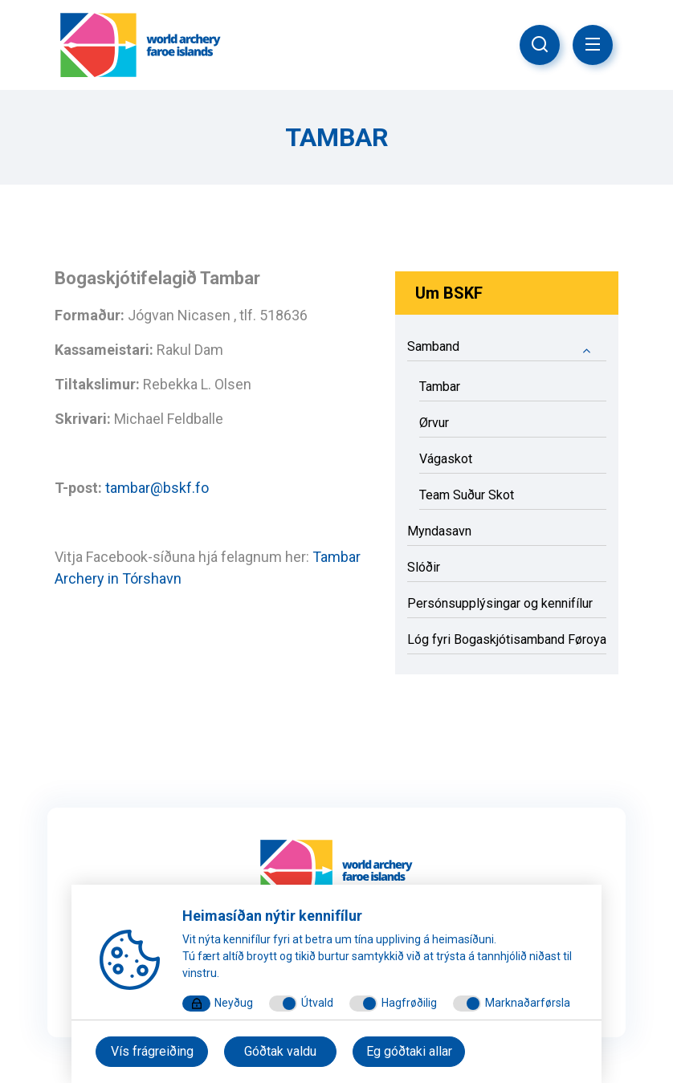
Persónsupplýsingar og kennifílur (500, 603)
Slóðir (423, 567)
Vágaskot (445, 458)
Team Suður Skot (466, 495)
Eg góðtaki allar (409, 1051)
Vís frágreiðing (152, 1051)
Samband (507, 349)
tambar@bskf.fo (157, 487)
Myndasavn (439, 531)
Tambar (439, 386)
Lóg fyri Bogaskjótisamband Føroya (506, 639)
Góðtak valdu (280, 1051)
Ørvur (434, 422)
